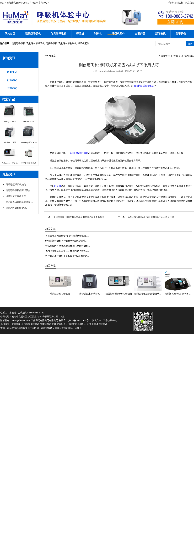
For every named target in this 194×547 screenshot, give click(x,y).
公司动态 (12, 88)
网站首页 (10, 33)
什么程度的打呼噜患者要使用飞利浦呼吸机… (68, 245)
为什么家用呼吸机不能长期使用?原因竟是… (67, 255)
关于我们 (181, 33)
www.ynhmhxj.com (107, 71)
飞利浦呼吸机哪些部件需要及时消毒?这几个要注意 (78, 217)
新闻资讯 (160, 33)
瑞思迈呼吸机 (33, 33)
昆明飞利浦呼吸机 (79, 153)
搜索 (190, 43)
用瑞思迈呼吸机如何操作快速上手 (17, 184)
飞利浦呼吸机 (58, 33)
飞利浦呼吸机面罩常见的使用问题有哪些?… (67, 250)
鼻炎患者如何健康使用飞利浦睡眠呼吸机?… (67, 235)
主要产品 (140, 33)
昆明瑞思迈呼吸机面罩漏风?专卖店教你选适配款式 (20, 202)
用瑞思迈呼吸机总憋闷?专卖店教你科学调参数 (17, 196)
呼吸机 (80, 33)
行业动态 (12, 80)
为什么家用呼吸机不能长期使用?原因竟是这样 (150, 217)
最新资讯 (12, 72)
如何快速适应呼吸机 (144, 86)
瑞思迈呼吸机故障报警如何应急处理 (20, 190)
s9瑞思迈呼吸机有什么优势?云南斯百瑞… (66, 240)
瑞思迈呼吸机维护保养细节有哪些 (17, 208)
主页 (170, 56)
